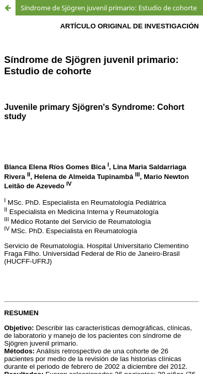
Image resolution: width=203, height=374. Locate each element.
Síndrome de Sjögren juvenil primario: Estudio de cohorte (109, 7)
